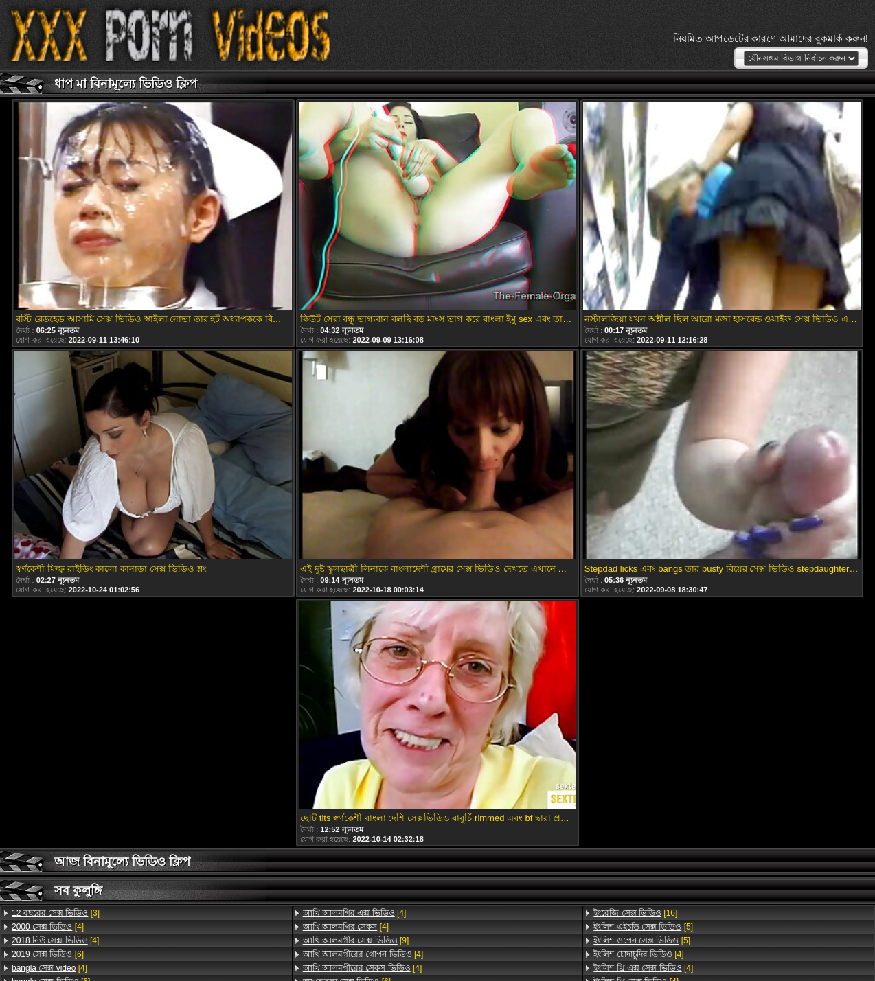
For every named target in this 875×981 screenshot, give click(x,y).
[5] (643, 927)
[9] (356, 940)
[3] (56, 913)
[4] (48, 927)
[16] (635, 913)
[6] (48, 954)
